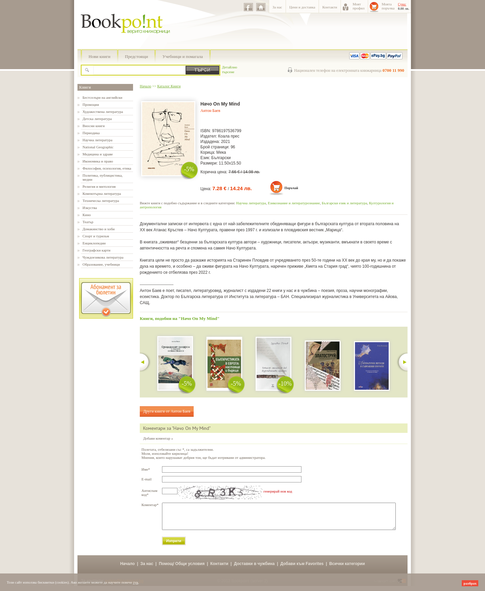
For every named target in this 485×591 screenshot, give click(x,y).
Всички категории (347, 568)
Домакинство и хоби (99, 229)
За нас (277, 7)
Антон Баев (210, 110)
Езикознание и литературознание (294, 203)
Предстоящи (136, 56)
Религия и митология (99, 186)
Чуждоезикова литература (103, 257)
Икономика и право (98, 161)
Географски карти (96, 250)
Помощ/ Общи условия (182, 568)
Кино (87, 215)
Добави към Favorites (302, 568)
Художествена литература (103, 112)
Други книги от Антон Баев (166, 411)
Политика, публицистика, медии (103, 177)
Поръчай (291, 188)
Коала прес (228, 136)
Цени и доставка (302, 7)
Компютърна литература (102, 193)
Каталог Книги (169, 86)
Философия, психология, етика (107, 168)
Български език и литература (344, 203)
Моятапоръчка (388, 6)
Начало (145, 86)
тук (135, 582)
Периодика (91, 133)
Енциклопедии (94, 243)
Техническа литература (101, 201)
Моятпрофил (358, 6)
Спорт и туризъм (96, 236)
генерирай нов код (277, 491)
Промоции (91, 104)
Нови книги (99, 56)
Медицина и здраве (98, 154)
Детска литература (97, 119)
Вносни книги (94, 126)
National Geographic (98, 147)
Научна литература (97, 140)
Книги (85, 87)
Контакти (329, 7)
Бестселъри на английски (102, 97)
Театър (88, 222)
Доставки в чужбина (254, 568)
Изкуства (90, 208)
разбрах (470, 583)
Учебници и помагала (182, 56)
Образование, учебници (101, 264)
